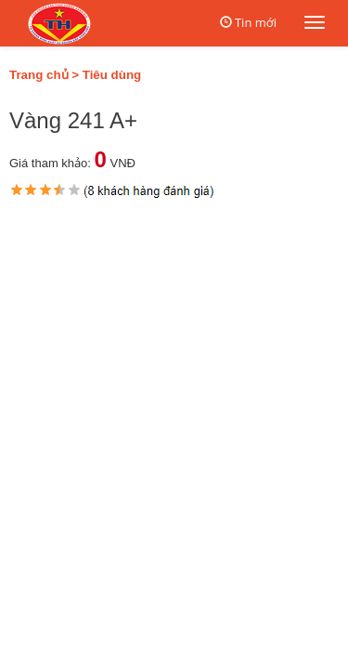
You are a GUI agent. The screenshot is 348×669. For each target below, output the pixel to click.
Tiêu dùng (112, 75)
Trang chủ (39, 75)
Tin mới (256, 22)
